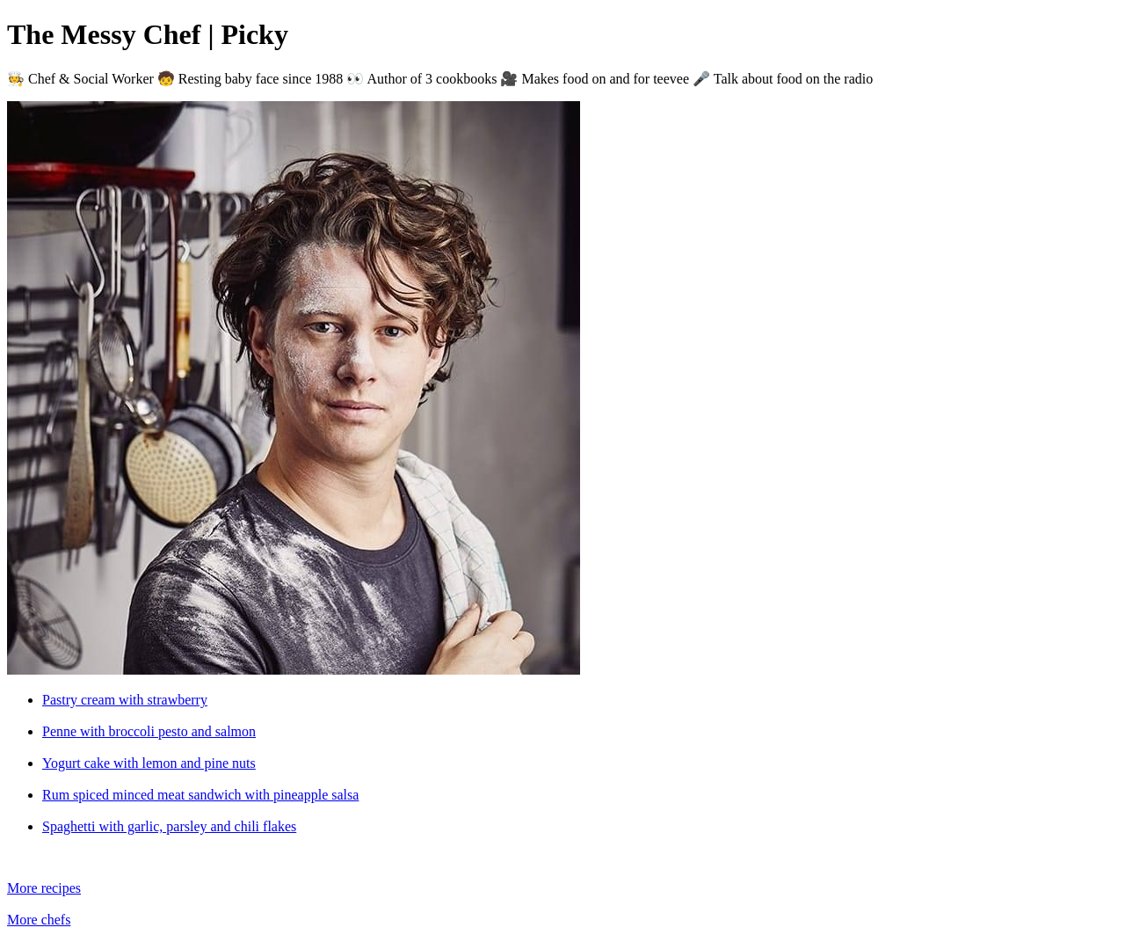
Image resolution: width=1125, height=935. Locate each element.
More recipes (44, 887)
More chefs (38, 919)
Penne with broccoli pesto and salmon (149, 731)
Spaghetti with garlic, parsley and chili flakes (169, 826)
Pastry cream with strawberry (124, 699)
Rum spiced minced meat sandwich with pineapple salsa (200, 794)
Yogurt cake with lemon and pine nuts (149, 763)
